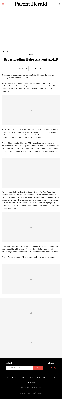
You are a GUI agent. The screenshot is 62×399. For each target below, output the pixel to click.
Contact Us (36, 387)
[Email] (40, 68)
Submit (38, 368)
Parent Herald (7, 52)
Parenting (11, 378)
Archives (31, 382)
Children (41, 378)
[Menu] (3, 3)
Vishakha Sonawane (16, 64)
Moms (22, 378)
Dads (31, 378)
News (31, 55)
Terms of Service (25, 393)
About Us (25, 387)
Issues (52, 378)
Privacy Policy (37, 393)
